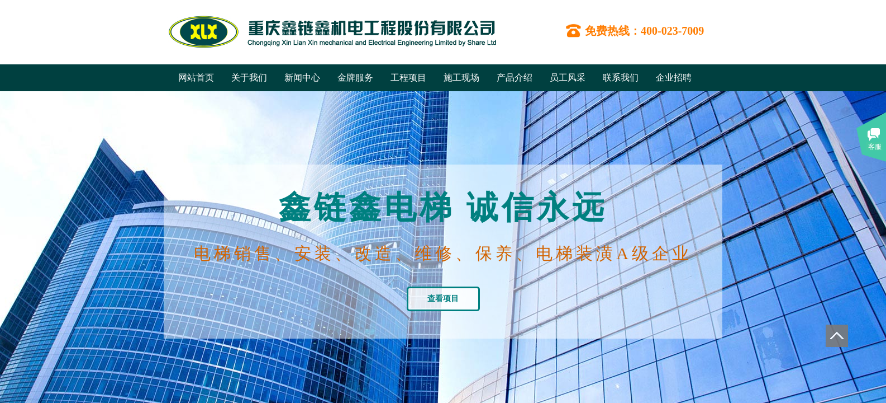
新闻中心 (302, 77)
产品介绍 (514, 77)
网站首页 (196, 77)
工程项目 (408, 77)
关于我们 (249, 77)
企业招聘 (674, 77)
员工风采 (567, 77)
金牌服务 (355, 77)
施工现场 (461, 77)
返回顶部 (837, 336)
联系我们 (621, 77)
